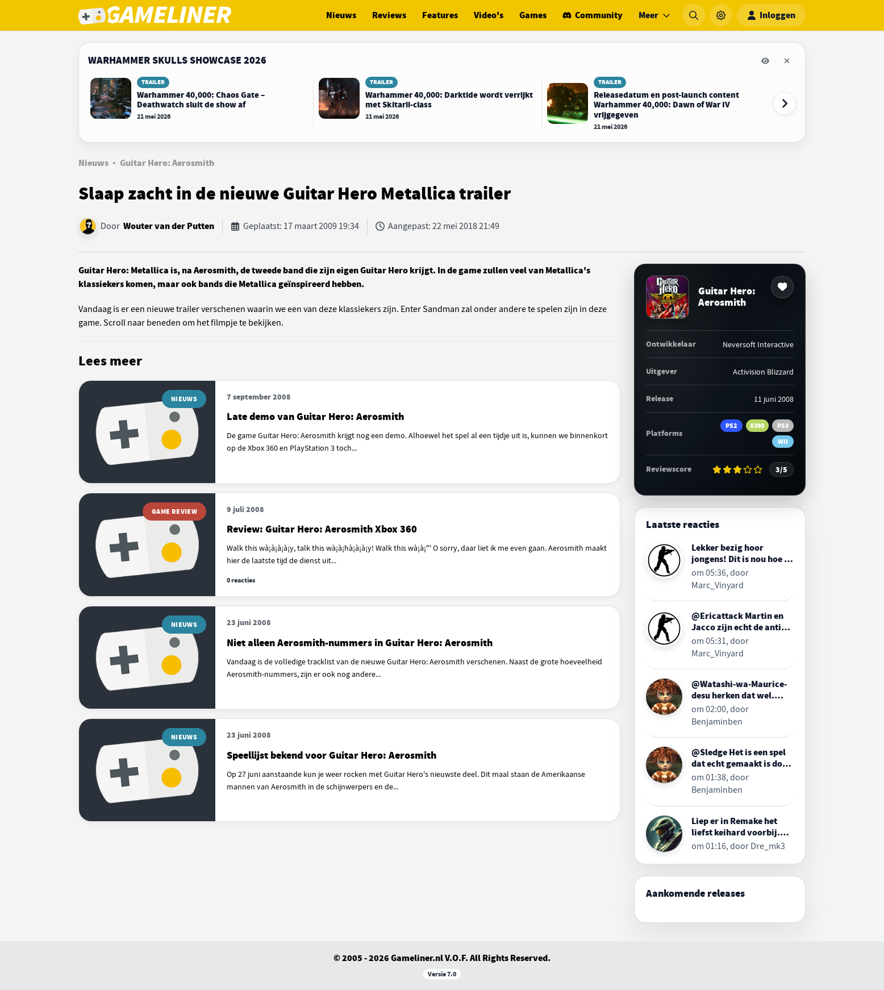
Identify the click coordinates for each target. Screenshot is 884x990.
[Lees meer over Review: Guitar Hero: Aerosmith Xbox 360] (349, 545)
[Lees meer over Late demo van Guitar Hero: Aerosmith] (349, 432)
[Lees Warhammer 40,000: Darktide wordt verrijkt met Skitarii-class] (427, 98)
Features (440, 15)
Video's (488, 15)
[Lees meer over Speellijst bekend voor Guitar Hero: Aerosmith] (349, 770)
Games (533, 15)
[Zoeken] (693, 15)
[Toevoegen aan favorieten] (782, 287)
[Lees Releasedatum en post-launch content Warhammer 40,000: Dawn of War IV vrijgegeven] (655, 103)
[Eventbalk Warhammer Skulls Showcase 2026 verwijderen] (787, 61)
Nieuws (341, 15)
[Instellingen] (721, 15)
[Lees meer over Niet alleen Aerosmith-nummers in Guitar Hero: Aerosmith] (349, 657)
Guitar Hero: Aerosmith (167, 163)
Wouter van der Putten (168, 226)
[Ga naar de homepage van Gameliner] (154, 15)
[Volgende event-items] (784, 103)
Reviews (389, 15)
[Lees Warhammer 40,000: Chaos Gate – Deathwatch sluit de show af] (199, 98)
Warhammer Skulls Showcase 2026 (177, 60)
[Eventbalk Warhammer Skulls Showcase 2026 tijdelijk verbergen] (765, 61)
